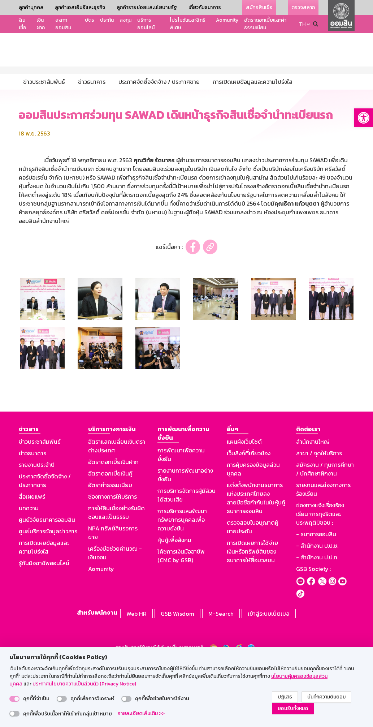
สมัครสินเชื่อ (259, 7)
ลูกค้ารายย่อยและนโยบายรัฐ (147, 7)
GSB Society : (313, 632)
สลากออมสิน (63, 23)
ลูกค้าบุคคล (31, 7)
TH (302, 24)
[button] (363, 117)
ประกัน (107, 20)
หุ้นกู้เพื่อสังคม (174, 603)
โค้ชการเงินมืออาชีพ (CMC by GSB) (181, 619)
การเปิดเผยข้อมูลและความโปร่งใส (44, 610)
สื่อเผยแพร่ (32, 560)
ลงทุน (125, 20)
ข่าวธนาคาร (32, 516)
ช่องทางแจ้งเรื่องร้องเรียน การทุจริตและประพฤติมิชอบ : (320, 577)
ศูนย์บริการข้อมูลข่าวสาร (48, 594)
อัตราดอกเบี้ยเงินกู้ (110, 537)
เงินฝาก (40, 23)
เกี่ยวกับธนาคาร (204, 7)
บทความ (29, 571)
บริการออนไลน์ (146, 23)
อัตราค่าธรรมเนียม (110, 548)
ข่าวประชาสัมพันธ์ (40, 505)
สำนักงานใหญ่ (313, 505)
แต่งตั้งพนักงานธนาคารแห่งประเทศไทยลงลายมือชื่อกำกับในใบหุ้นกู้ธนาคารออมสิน (256, 561)
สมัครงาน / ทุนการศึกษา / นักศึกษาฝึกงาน (325, 532)
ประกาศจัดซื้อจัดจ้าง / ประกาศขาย (45, 544)
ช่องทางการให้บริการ (112, 560)
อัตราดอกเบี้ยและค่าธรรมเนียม (265, 23)
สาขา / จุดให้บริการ (319, 516)
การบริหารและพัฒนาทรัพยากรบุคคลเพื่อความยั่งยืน (182, 583)
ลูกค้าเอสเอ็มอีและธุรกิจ (80, 7)
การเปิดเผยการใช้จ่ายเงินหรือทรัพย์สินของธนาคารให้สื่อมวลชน (252, 615)
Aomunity (227, 20)
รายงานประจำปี (37, 528)
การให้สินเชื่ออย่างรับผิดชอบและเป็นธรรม (116, 576)
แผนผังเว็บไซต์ (244, 505)
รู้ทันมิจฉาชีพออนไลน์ (44, 626)
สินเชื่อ (22, 23)
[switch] (14, 699)
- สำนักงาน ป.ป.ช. (317, 609)
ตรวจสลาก (303, 7)
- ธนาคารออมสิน (316, 597)
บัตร (89, 20)
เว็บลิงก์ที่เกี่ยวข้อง (248, 516)
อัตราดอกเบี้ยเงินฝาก (113, 525)
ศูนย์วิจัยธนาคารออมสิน (47, 583)
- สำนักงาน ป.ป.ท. (317, 620)
